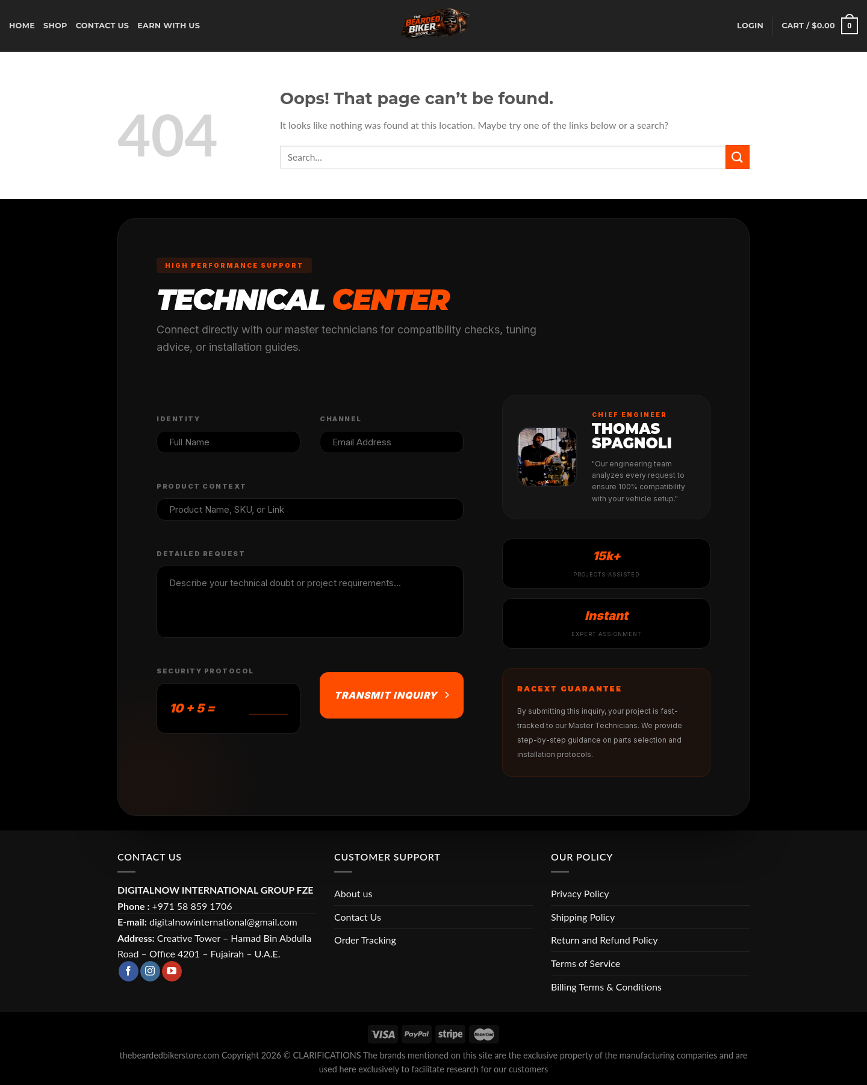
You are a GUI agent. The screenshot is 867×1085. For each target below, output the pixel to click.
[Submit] (738, 156)
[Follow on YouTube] (172, 971)
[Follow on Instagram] (150, 971)
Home (22, 25)
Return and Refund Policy (604, 939)
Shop (55, 25)
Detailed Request (201, 553)
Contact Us (357, 917)
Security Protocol (205, 671)
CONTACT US (102, 25)
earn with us (168, 25)
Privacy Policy (580, 893)
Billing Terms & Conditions (606, 986)
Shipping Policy (583, 917)
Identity (178, 419)
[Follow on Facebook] (128, 971)
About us (353, 893)
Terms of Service (585, 963)
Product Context (202, 486)
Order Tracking (365, 939)
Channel (341, 419)
